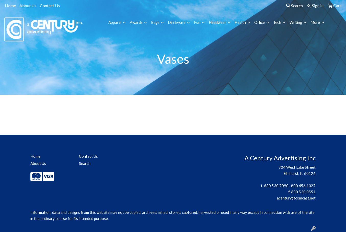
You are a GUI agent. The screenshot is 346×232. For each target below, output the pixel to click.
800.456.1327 (303, 186)
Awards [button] (136, 22)
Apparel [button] (114, 22)
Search (294, 5)
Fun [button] (197, 22)
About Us (27, 5)
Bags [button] (155, 22)
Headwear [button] (217, 22)
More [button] (315, 22)
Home (10, 5)
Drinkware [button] (177, 22)
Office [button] (259, 22)
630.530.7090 (276, 186)
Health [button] (240, 22)
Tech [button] (277, 22)
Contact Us (50, 5)
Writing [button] (296, 22)
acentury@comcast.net (296, 198)
